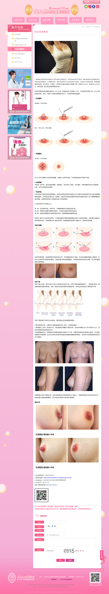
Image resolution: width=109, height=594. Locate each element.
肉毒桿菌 (18, 34)
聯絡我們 (54, 579)
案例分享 (93, 19)
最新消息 (26, 19)
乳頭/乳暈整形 (19, 49)
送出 (60, 560)
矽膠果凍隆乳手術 (20, 45)
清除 (70, 560)
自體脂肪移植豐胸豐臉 (21, 40)
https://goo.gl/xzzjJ (51, 485)
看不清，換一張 (79, 550)
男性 (48, 526)
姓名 (39, 522)
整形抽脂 (82, 19)
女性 (54, 526)
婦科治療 (37, 19)
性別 (39, 527)
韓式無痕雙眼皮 (20, 54)
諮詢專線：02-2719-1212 (91, 1)
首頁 (83, 26)
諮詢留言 (39, 539)
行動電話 (39, 530)
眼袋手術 (18, 58)
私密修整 (59, 19)
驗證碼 (39, 550)
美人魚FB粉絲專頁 (66, 579)
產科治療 (48, 19)
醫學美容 (71, 19)
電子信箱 (39, 535)
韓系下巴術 (18, 62)
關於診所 (15, 19)
